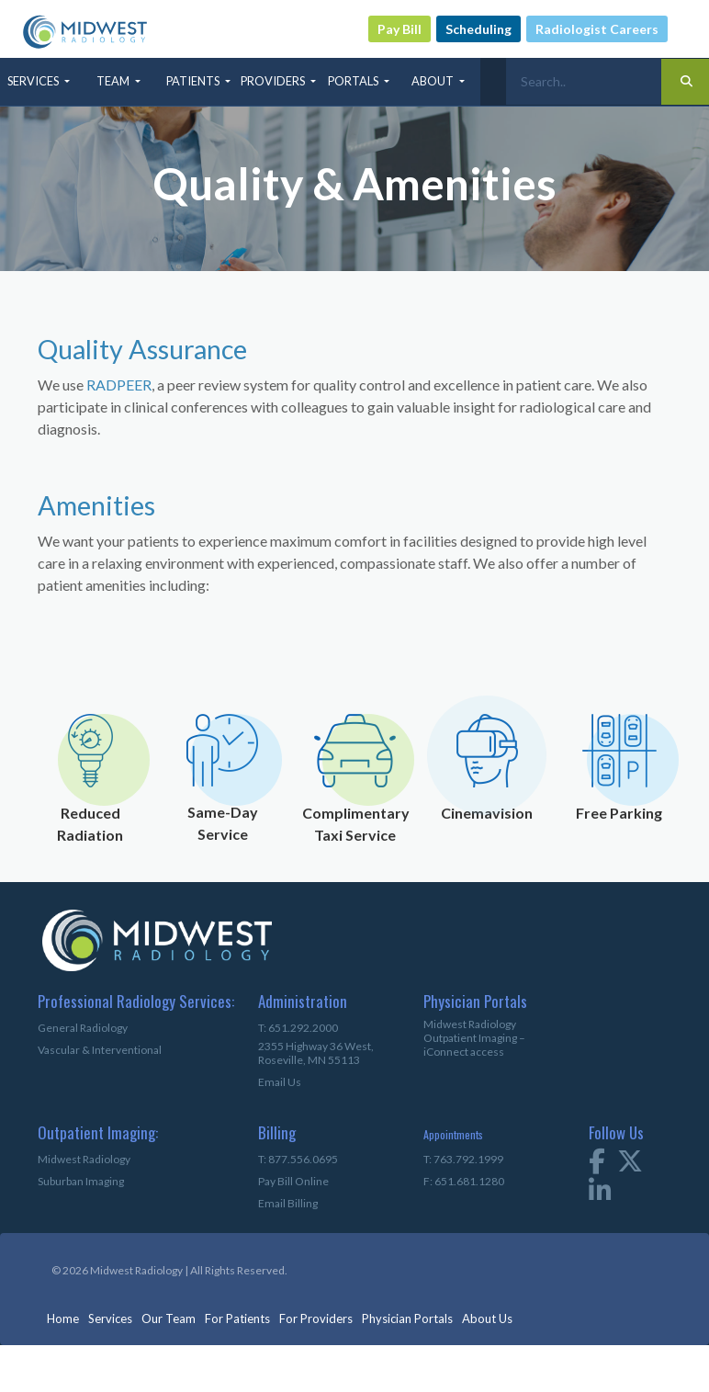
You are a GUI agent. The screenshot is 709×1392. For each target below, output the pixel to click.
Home (63, 1318)
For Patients (237, 1318)
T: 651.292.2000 (298, 1028)
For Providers (316, 1318)
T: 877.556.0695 (298, 1159)
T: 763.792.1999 (463, 1159)
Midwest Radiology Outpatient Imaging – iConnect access (474, 1037)
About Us (487, 1318)
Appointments (453, 1134)
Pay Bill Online (293, 1181)
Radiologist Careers (596, 29)
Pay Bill (399, 29)
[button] (40, 81)
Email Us (279, 1082)
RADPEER (119, 384)
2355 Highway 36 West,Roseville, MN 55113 (316, 1053)
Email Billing (288, 1203)
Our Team (168, 1318)
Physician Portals (407, 1318)
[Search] (583, 81)
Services (110, 1318)
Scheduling (478, 29)
